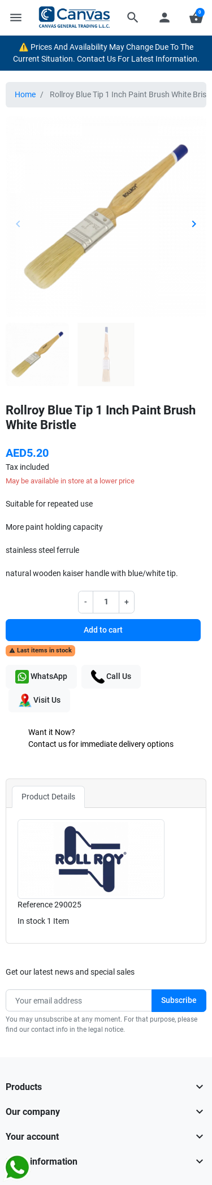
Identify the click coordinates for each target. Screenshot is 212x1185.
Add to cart (103, 629)
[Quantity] (106, 602)
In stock (31, 920)
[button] (133, 17)
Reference (35, 904)
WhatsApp (41, 677)
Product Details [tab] (48, 796)
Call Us (111, 677)
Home (25, 94)
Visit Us (39, 700)
